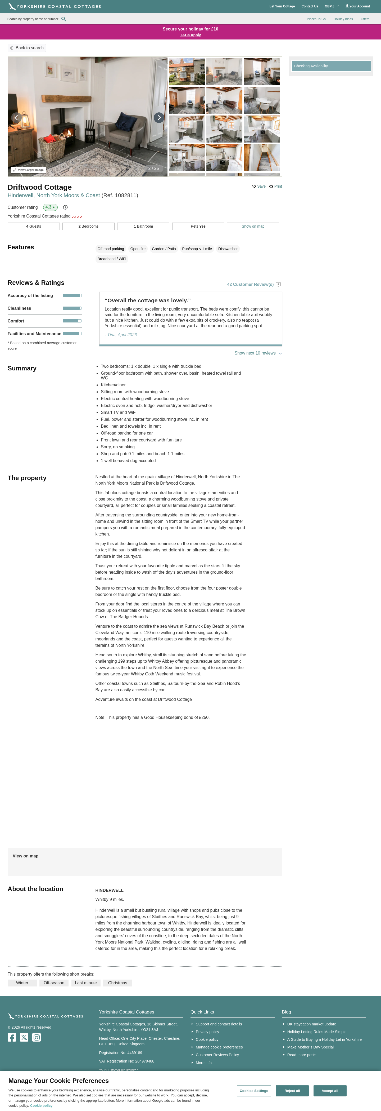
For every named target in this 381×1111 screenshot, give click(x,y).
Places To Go (316, 19)
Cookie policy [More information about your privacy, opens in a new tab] (41, 1106)
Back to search (30, 48)
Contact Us (309, 6)
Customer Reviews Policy (217, 1055)
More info (204, 1063)
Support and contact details (219, 1024)
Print (278, 186)
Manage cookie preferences (219, 1047)
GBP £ (332, 6)
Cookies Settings (254, 1091)
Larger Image (28, 169)
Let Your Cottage (282, 6)
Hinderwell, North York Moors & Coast (73, 195)
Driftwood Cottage (40, 187)
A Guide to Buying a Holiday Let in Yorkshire (324, 1039)
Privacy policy (207, 1032)
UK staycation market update (311, 1024)
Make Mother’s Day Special (310, 1047)
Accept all (330, 1091)
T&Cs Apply (190, 35)
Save (261, 186)
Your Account (358, 6)
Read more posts (301, 1055)
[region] (190, 1091)
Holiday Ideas (343, 19)
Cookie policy (207, 1039)
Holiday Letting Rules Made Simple (317, 1032)
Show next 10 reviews (255, 353)
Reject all (292, 1091)
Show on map (253, 226)
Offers (365, 19)
